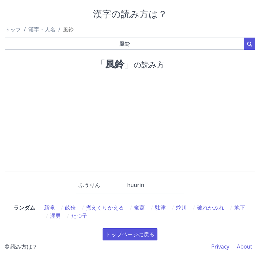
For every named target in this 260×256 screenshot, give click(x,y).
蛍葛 (139, 207)
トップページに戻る (130, 234)
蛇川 (181, 207)
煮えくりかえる (105, 207)
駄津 (160, 207)
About (244, 246)
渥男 (55, 215)
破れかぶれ (210, 207)
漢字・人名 (42, 29)
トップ (13, 29)
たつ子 (79, 215)
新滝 (49, 207)
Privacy (220, 246)
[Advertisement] (130, 124)
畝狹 (70, 207)
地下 (239, 207)
